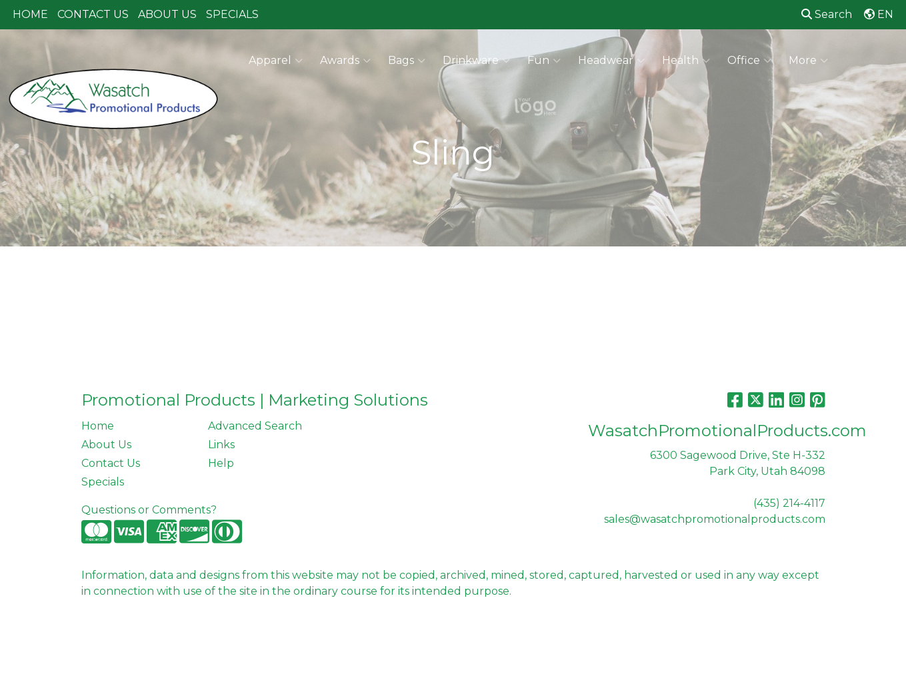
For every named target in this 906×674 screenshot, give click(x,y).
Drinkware (476, 61)
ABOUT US (167, 14)
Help (221, 463)
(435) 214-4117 (789, 503)
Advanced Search (255, 426)
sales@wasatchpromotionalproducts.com (714, 519)
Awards (345, 61)
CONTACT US (93, 14)
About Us (106, 444)
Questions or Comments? (149, 510)
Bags (406, 61)
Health (686, 61)
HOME (30, 14)
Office (749, 61)
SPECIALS (232, 14)
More (808, 61)
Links (221, 444)
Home (97, 426)
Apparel (276, 61)
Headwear (611, 61)
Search (826, 14)
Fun (544, 61)
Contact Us (110, 463)
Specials (102, 482)
